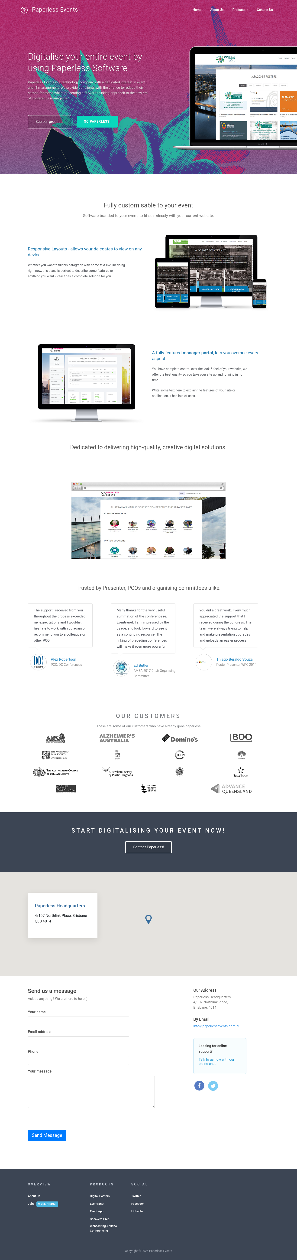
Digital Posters (100, 1196)
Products (240, 10)
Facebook (138, 1203)
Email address (39, 1032)
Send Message (47, 1135)
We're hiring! (47, 1203)
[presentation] (63, 1121)
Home (197, 10)
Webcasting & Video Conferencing (103, 1228)
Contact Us (265, 10)
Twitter (136, 1196)
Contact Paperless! (148, 847)
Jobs (31, 1203)
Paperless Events (44, 10)
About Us (216, 10)
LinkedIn (137, 1211)
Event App (96, 1211)
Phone (33, 1051)
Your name (37, 1012)
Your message (40, 1071)
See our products (50, 121)
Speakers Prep (100, 1219)
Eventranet (97, 1203)
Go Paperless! (97, 121)
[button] (148, 919)
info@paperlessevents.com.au (216, 1026)
